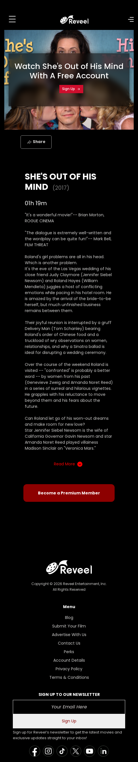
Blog (69, 617)
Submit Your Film (69, 626)
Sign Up (71, 88)
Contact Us (69, 643)
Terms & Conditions (69, 677)
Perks (69, 652)
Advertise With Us (69, 634)
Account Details (69, 660)
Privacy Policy (69, 669)
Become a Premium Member (69, 493)
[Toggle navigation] (12, 19)
